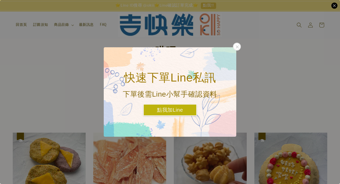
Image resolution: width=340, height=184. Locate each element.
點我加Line (170, 110)
